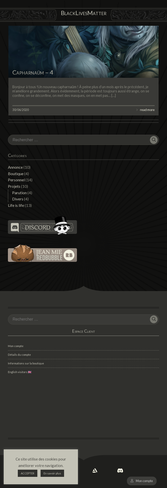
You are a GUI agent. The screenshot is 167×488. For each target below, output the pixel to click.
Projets (14, 186)
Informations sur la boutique (26, 363)
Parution (19, 192)
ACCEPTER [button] (27, 473)
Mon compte (144, 481)
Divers (17, 198)
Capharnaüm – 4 (32, 72)
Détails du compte (19, 354)
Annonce (15, 167)
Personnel (16, 179)
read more (147, 110)
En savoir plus (52, 473)
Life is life (16, 205)
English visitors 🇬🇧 (19, 372)
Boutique (16, 173)
